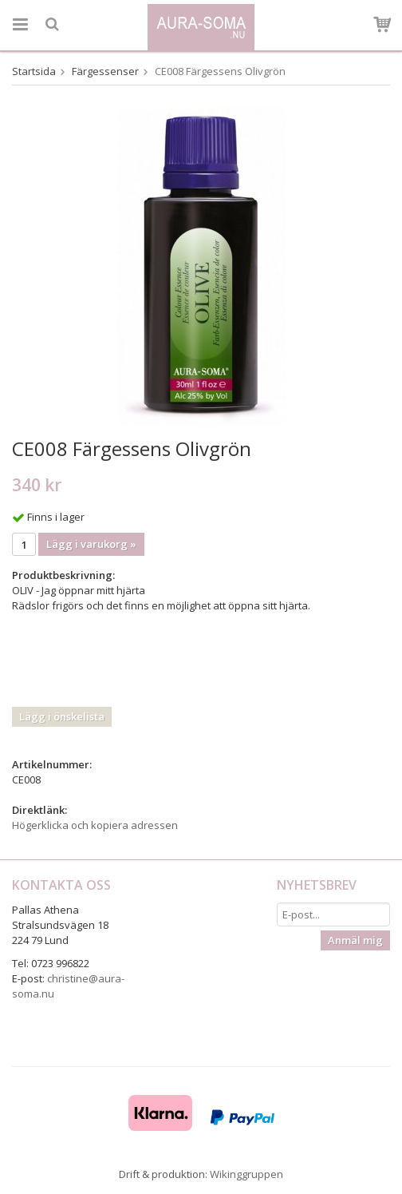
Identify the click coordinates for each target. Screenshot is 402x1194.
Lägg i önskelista (61, 716)
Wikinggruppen (246, 1174)
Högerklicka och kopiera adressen (95, 825)
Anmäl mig (355, 940)
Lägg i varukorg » (91, 544)
